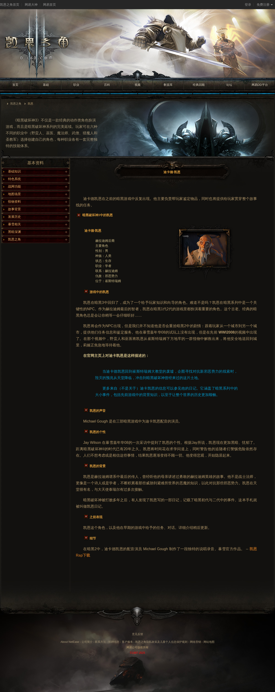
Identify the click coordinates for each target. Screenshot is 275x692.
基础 (46, 84)
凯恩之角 (15, 103)
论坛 (229, 84)
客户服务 (127, 642)
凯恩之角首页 (9, 4)
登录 (248, 4)
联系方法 (100, 642)
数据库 (168, 84)
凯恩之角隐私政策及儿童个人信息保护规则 (161, 642)
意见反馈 (137, 634)
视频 (137, 84)
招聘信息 (113, 642)
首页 (15, 84)
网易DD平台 (260, 84)
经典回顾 (199, 84)
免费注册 (265, 4)
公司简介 (87, 642)
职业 (76, 84)
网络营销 (195, 642)
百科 (107, 84)
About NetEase (69, 642)
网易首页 (49, 4)
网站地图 (209, 642)
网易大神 (31, 4)
